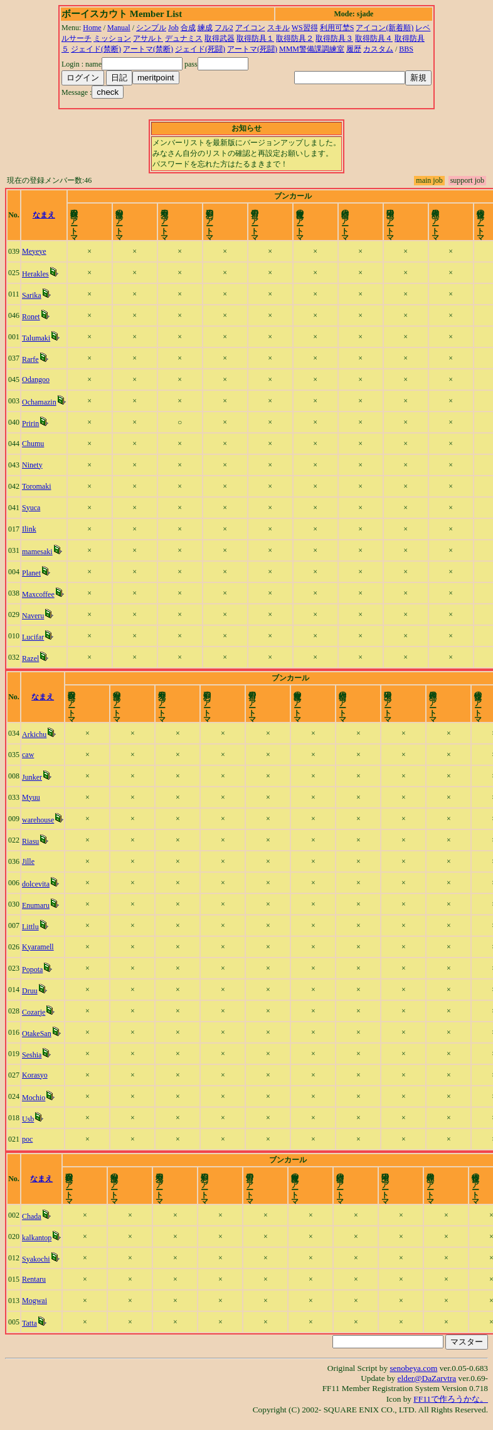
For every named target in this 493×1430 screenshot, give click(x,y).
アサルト (148, 38)
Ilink (29, 529)
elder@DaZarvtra (427, 1378)
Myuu (31, 797)
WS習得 (305, 27)
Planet (31, 573)
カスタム (378, 49)
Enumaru (36, 905)
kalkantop (36, 1237)
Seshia (31, 1055)
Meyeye (34, 251)
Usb (28, 1119)
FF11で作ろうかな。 (450, 1399)
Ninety (32, 465)
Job (173, 27)
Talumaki (36, 338)
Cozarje (33, 1012)
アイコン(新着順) (384, 27)
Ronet (31, 316)
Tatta (29, 1323)
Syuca (31, 507)
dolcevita (36, 884)
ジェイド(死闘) (200, 49)
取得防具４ (374, 38)
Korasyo (35, 1075)
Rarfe (30, 359)
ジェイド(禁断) (96, 49)
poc (27, 1139)
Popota (32, 969)
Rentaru (34, 1279)
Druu (30, 990)
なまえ (44, 214)
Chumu (33, 443)
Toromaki (36, 486)
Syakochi (36, 1259)
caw (28, 754)
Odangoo (36, 379)
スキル (278, 27)
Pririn (30, 423)
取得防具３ (334, 38)
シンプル (151, 27)
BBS (406, 49)
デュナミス (184, 38)
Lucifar (33, 637)
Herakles (35, 274)
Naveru (33, 615)
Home (92, 27)
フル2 (224, 27)
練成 (205, 27)
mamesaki (37, 551)
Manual (118, 27)
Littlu (30, 926)
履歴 (353, 49)
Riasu (30, 841)
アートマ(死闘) (252, 49)
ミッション (112, 38)
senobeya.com (413, 1368)
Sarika (31, 295)
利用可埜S (337, 27)
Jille (28, 861)
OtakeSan (36, 1033)
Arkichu (34, 734)
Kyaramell (38, 946)
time (477, 214)
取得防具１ (255, 38)
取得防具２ (295, 38)
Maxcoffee (38, 594)
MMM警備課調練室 (311, 49)
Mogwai (34, 1300)
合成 (188, 27)
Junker (32, 777)
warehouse (38, 820)
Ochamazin (39, 402)
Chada (31, 1216)
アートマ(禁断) (148, 49)
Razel (30, 658)
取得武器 (219, 38)
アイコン (250, 27)
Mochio (33, 1097)
